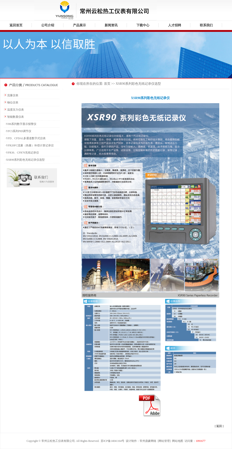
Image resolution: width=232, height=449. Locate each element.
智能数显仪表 (15, 116)
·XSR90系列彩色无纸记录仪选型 (24, 159)
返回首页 (15, 25)
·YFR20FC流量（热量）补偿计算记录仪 (29, 145)
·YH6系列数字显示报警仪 (20, 124)
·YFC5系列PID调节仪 (17, 131)
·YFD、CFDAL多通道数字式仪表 (25, 138)
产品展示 (79, 25)
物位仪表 (12, 102)
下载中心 (142, 25)
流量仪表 (12, 95)
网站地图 (177, 441)
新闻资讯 (111, 25)
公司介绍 (47, 25)
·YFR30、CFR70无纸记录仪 (21, 152)
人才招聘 (174, 25)
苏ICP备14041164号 (112, 441)
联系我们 (206, 25)
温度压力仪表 (15, 109)
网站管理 (164, 441)
